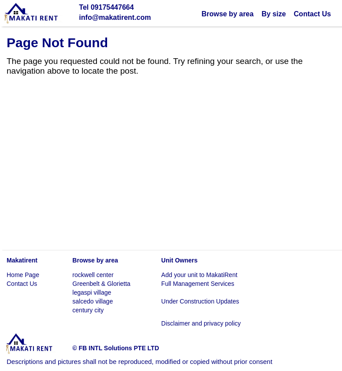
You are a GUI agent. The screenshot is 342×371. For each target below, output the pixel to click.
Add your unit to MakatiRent (199, 274)
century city (88, 310)
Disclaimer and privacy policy (201, 323)
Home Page (23, 274)
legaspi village (91, 292)
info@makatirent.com (115, 17)
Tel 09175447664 (106, 7)
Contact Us (312, 14)
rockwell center (92, 274)
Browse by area (227, 14)
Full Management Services (197, 283)
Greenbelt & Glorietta (101, 283)
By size (273, 14)
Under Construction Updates (200, 301)
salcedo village (92, 301)
